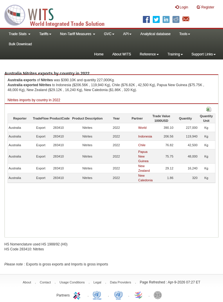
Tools (184, 34)
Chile (141, 145)
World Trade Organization (139, 295)
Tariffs (45, 34)
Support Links (204, 54)
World (142, 127)
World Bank (159, 295)
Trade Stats (19, 34)
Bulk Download (20, 44)
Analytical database (155, 34)
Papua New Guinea (143, 156)
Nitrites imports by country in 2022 (34, 100)
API (127, 34)
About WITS (121, 54)
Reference (149, 54)
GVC (109, 34)
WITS (58, 14)
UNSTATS (118, 295)
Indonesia (145, 136)
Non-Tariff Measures (77, 34)
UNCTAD (98, 295)
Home (99, 54)
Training (175, 54)
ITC (78, 295)
